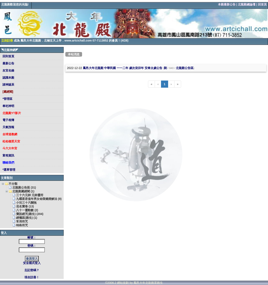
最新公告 (8, 63)
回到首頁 (8, 56)
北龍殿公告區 (184, 68)
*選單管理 (8, 169)
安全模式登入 (32, 263)
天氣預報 (8, 127)
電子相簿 (8, 120)
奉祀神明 (8, 106)
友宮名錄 (8, 70)
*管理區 (7, 98)
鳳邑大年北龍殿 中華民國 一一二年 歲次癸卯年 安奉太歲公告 (122, 68)
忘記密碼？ (31, 270)
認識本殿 (8, 77)
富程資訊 (8, 155)
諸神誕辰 (8, 84)
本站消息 (74, 54)
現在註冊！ (31, 277)
